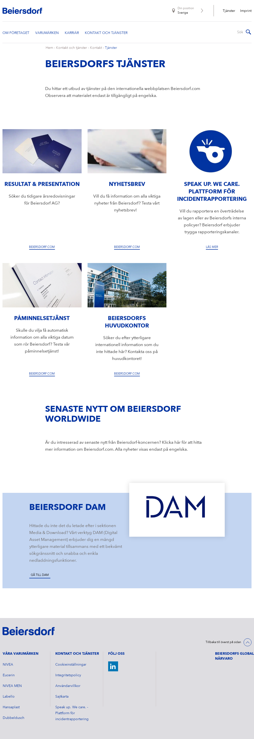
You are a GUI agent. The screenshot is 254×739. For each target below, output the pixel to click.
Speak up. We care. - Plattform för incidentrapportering (72, 713)
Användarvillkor (67, 686)
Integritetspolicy (68, 675)
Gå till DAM (40, 575)
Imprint (246, 11)
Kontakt (96, 48)
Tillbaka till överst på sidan (223, 642)
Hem (49, 48)
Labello (9, 696)
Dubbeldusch (13, 718)
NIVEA (8, 664)
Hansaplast (11, 707)
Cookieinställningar (70, 664)
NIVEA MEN (12, 686)
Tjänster (229, 11)
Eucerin (9, 675)
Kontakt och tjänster (71, 48)
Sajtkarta (61, 696)
